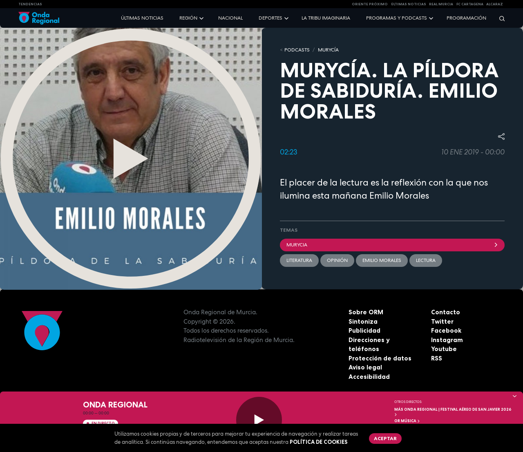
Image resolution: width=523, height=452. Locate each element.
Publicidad (364, 330)
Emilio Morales (381, 260)
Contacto (445, 312)
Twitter (442, 321)
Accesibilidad (369, 376)
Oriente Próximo (370, 4)
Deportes (270, 18)
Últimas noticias (142, 18)
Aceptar (385, 438)
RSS (436, 358)
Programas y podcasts (396, 18)
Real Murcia (441, 4)
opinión (337, 260)
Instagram (447, 340)
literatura (299, 260)
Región (188, 18)
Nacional (230, 18)
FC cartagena (469, 4)
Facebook (446, 330)
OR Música (407, 420)
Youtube (444, 349)
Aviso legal (365, 367)
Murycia (392, 245)
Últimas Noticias (408, 4)
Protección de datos (380, 358)
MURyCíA (328, 50)
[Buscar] (499, 18)
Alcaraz (494, 4)
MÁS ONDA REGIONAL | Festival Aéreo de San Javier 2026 (453, 411)
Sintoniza (363, 321)
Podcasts (297, 50)
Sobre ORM (366, 312)
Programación (466, 18)
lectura (426, 260)
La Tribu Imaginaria (326, 18)
